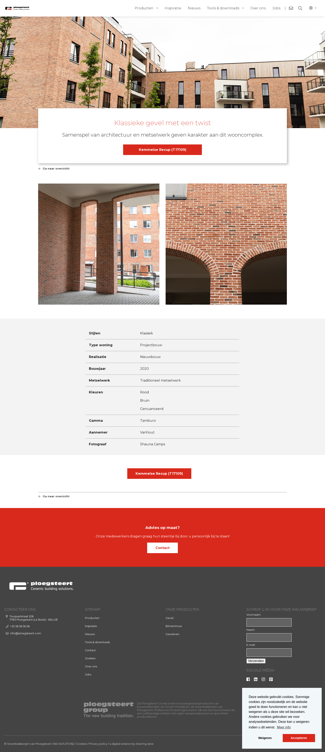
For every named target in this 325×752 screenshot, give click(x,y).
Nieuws (194, 8)
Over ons (258, 8)
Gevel (169, 618)
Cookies (81, 743)
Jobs (276, 8)
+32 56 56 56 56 (20, 626)
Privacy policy (98, 743)
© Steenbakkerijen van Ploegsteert (28, 743)
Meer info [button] (284, 727)
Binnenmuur (174, 626)
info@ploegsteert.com (25, 633)
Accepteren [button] (299, 738)
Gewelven (172, 634)
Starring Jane (145, 743)
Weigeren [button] (265, 738)
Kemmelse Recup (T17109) (162, 150)
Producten (144, 8)
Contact (162, 548)
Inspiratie (173, 8)
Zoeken (90, 658)
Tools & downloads (223, 8)
